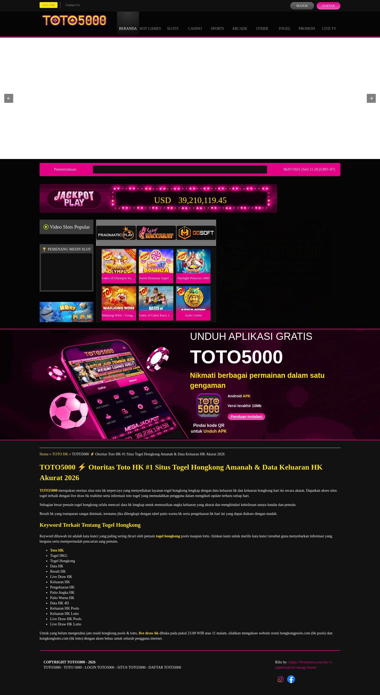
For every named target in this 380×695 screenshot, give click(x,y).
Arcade (240, 24)
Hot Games (150, 24)
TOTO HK (60, 454)
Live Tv (329, 24)
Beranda (128, 24)
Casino (195, 24)
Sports (217, 24)
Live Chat (48, 5)
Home (44, 454)
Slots (172, 24)
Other (262, 24)
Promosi (307, 24)
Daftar (328, 6)
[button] (8, 98)
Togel (284, 24)
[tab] (116, 233)
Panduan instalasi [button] (246, 416)
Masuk (302, 6)
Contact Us (73, 5)
